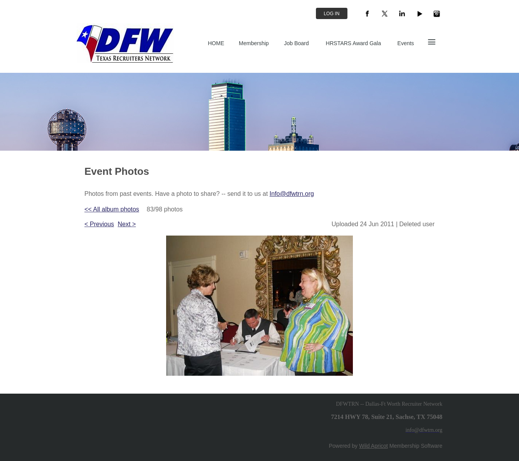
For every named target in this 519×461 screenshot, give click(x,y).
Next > (127, 224)
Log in (332, 13)
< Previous (99, 224)
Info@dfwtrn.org (292, 193)
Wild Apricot (373, 446)
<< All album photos (111, 209)
